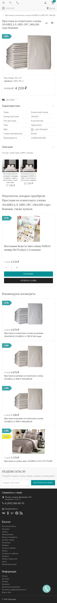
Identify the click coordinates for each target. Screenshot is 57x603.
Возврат (5, 581)
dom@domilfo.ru (11, 509)
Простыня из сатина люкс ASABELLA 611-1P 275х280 (28, 461)
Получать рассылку (43, 483)
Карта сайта (6, 592)
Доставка (5, 579)
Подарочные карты (9, 564)
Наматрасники (7, 534)
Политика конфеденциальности (14, 590)
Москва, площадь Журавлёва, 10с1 (18, 497)
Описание (7, 146)
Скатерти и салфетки (10, 553)
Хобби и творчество (9, 559)
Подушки (5, 529)
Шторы (5, 551)
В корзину (28, 274)
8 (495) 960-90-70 (14, 503)
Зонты (4, 562)
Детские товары (8, 540)
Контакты (6, 584)
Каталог (8, 8)
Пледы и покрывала (9, 537)
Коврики (5, 545)
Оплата (5, 576)
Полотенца (6, 543)
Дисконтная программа (11, 587)
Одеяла (5, 532)
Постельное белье (9, 526)
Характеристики (11, 105)
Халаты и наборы (8, 548)
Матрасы (5, 556)
